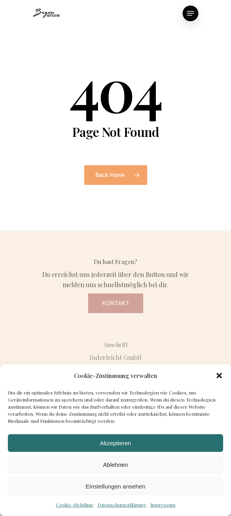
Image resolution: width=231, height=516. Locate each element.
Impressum (163, 504)
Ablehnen (115, 464)
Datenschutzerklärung (122, 504)
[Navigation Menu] (190, 13)
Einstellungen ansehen (116, 486)
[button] (219, 376)
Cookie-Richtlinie (75, 504)
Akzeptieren (115, 443)
